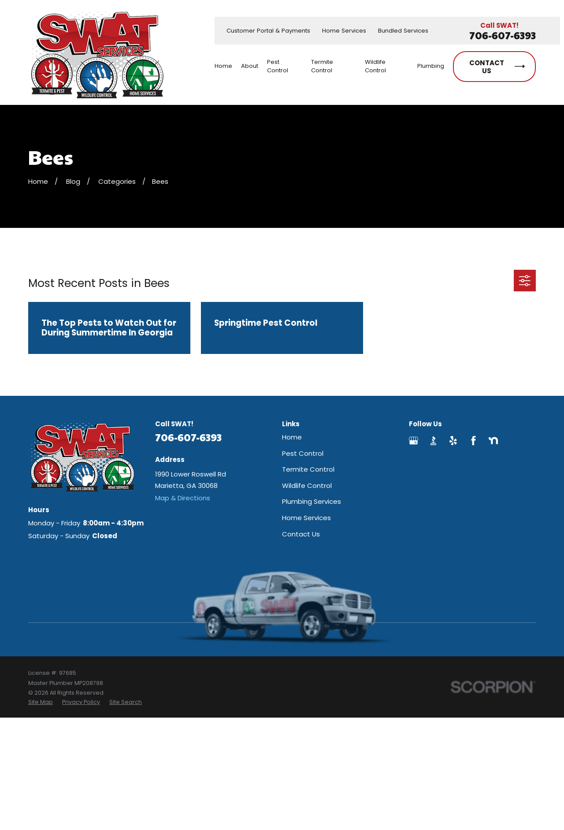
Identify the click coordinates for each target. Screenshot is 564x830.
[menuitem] (40, 702)
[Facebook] (473, 440)
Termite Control (308, 469)
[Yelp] (453, 440)
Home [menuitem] (223, 66)
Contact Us (301, 534)
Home (292, 437)
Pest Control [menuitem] (277, 66)
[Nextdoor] (493, 440)
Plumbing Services (311, 501)
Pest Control (302, 453)
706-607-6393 (502, 35)
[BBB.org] (433, 440)
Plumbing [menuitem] (430, 66)
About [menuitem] (249, 66)
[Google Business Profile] (413, 440)
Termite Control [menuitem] (322, 66)
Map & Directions (182, 497)
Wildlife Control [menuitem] (375, 66)
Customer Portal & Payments (268, 30)
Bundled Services (403, 30)
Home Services (344, 30)
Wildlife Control (307, 485)
